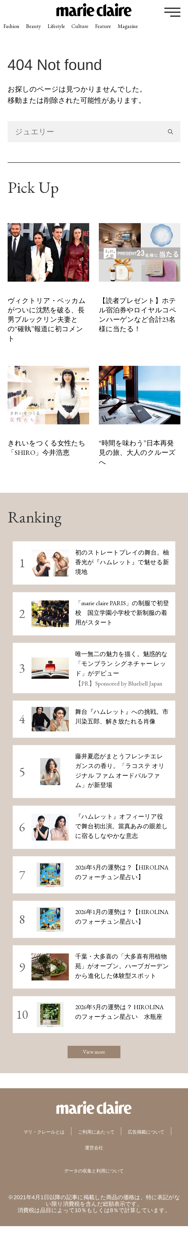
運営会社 (129, 1153)
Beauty (50, 31)
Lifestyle (84, 31)
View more (94, 1055)
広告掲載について (73, 1153)
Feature (154, 31)
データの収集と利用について (94, 1176)
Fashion (17, 31)
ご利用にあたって (133, 1137)
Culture (119, 31)
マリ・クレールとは (58, 1137)
